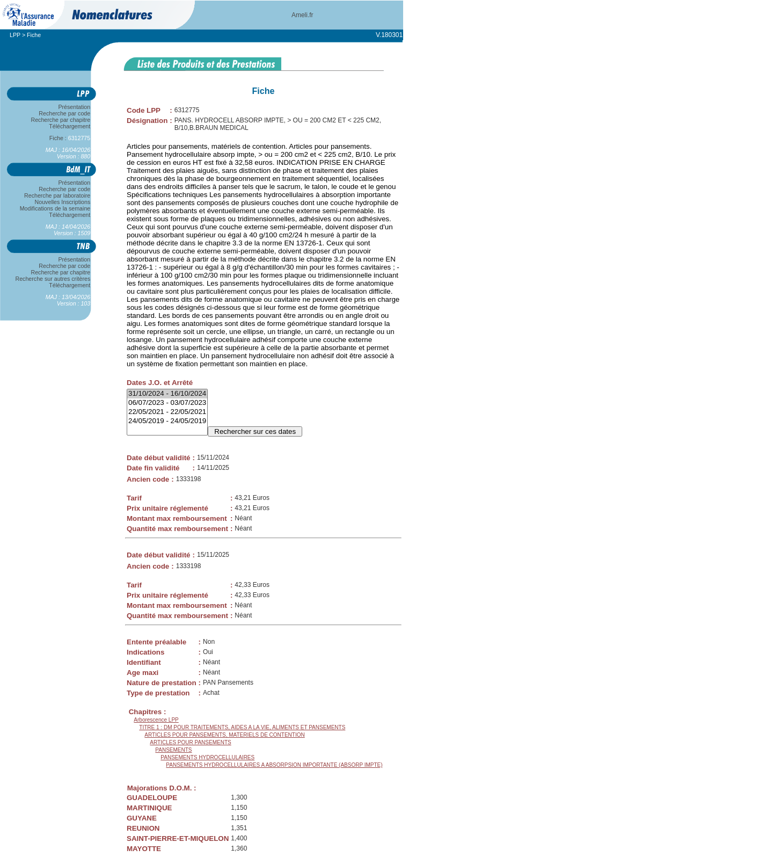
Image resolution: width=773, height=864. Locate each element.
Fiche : (70, 138)
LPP (15, 35)
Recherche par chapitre (60, 120)
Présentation (74, 107)
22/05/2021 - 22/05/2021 (167, 412)
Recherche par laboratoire (57, 195)
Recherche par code (65, 113)
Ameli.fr (302, 15)
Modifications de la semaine (55, 208)
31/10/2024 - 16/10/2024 (167, 393)
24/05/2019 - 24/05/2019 (167, 421)
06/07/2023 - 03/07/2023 (167, 403)
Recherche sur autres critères (53, 278)
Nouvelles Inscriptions (62, 202)
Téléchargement (70, 126)
